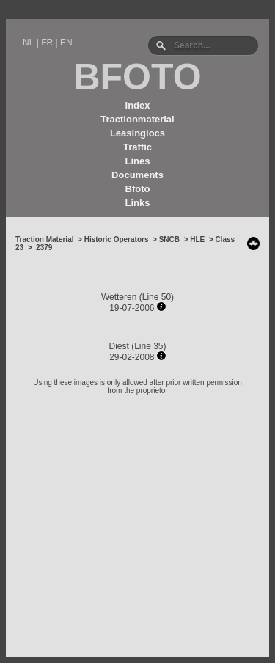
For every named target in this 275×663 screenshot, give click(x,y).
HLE (197, 239)
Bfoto (137, 188)
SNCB (169, 239)
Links (137, 202)
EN (66, 42)
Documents (137, 174)
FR (47, 42)
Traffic (137, 147)
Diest (118, 346)
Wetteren (118, 297)
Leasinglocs (137, 133)
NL (28, 42)
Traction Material (44, 239)
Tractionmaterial (137, 119)
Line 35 (148, 346)
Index (137, 105)
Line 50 (156, 297)
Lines (137, 160)
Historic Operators (116, 239)
